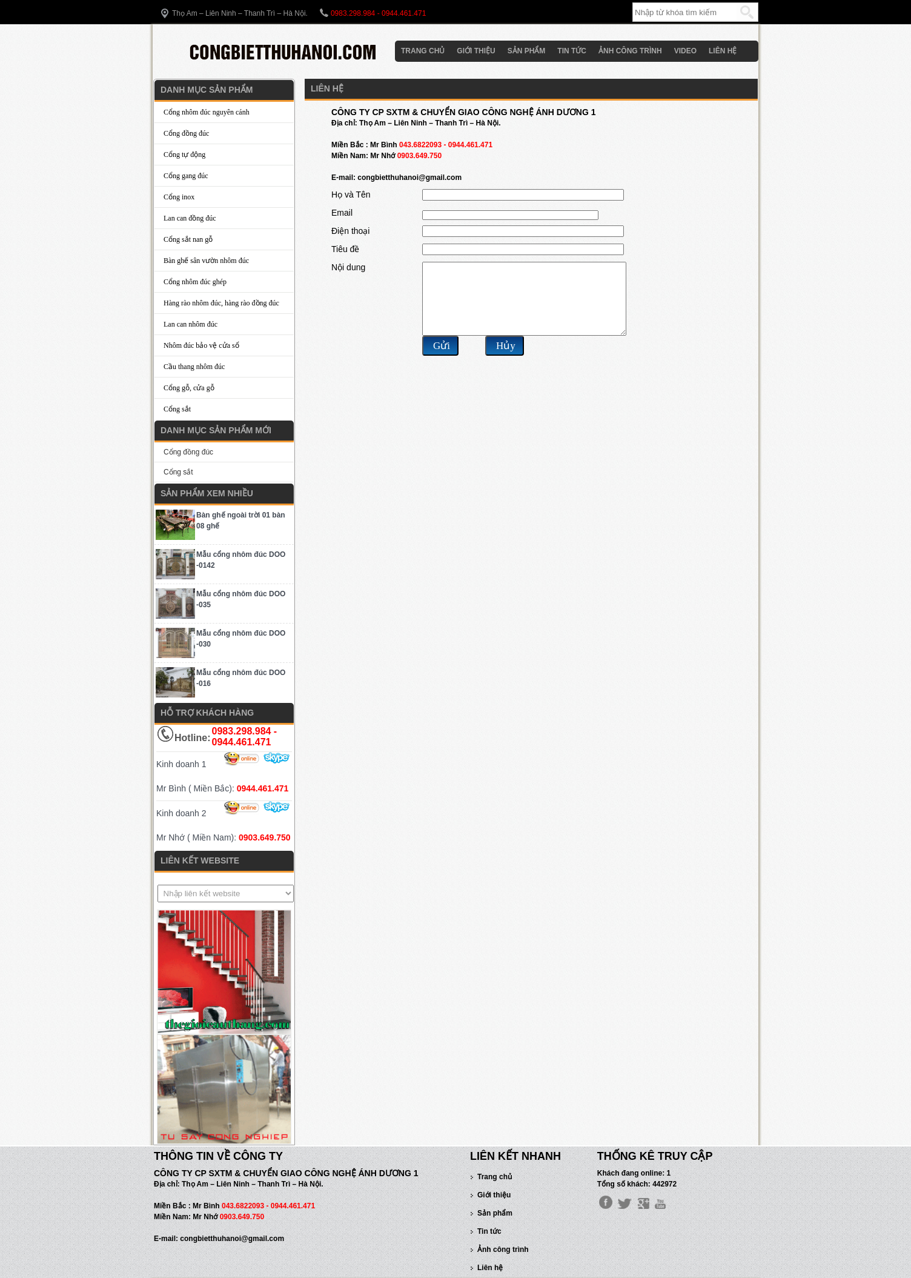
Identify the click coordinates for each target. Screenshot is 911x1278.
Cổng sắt (177, 409)
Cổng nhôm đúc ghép (195, 282)
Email (342, 213)
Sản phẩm (527, 51)
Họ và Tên (351, 194)
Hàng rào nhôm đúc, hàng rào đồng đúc (221, 303)
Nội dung (348, 267)
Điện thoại (350, 231)
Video (685, 51)
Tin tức (571, 51)
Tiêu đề (345, 249)
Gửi (441, 360)
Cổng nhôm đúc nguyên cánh (207, 112)
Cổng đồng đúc (186, 133)
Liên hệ (723, 51)
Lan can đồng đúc (190, 218)
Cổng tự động (184, 154)
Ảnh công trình (630, 51)
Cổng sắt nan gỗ (188, 239)
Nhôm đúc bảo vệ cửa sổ (201, 345)
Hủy (505, 360)
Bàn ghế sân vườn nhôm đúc (206, 260)
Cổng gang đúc (186, 175)
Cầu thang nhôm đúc (194, 366)
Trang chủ (423, 51)
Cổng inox (179, 197)
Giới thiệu (476, 51)
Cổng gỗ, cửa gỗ (189, 388)
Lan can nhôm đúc (190, 324)
